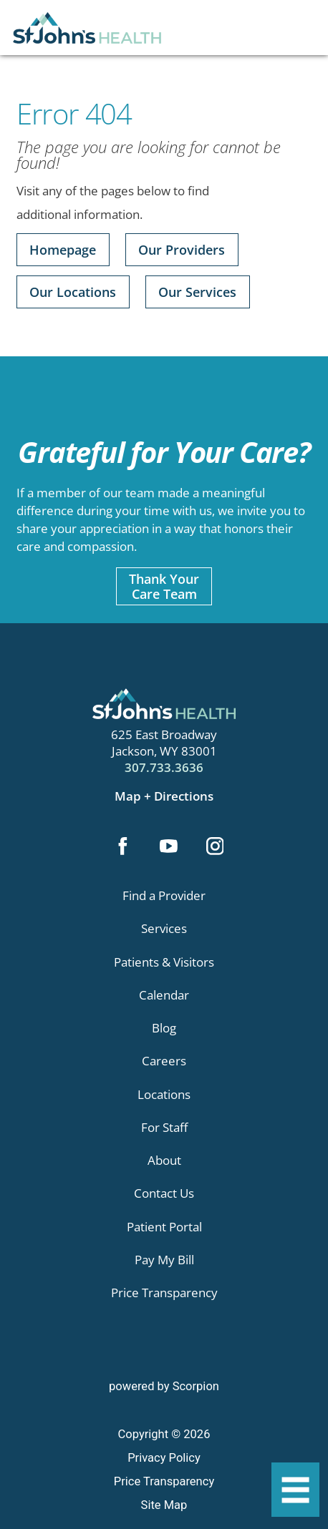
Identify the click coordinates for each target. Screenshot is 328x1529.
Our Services (197, 292)
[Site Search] (305, 34)
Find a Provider (164, 895)
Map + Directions (164, 796)
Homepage (62, 249)
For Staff (164, 1127)
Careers (164, 1060)
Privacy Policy (164, 1458)
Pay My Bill (164, 1259)
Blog (164, 1028)
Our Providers (181, 249)
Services (164, 928)
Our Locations (72, 292)
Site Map (164, 1505)
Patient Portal (164, 1226)
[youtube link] (168, 847)
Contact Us (164, 1193)
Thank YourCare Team (164, 586)
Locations (164, 1094)
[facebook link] (123, 847)
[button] (295, 1489)
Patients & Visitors (164, 962)
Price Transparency (164, 1292)
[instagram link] (214, 847)
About (164, 1160)
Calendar (164, 995)
